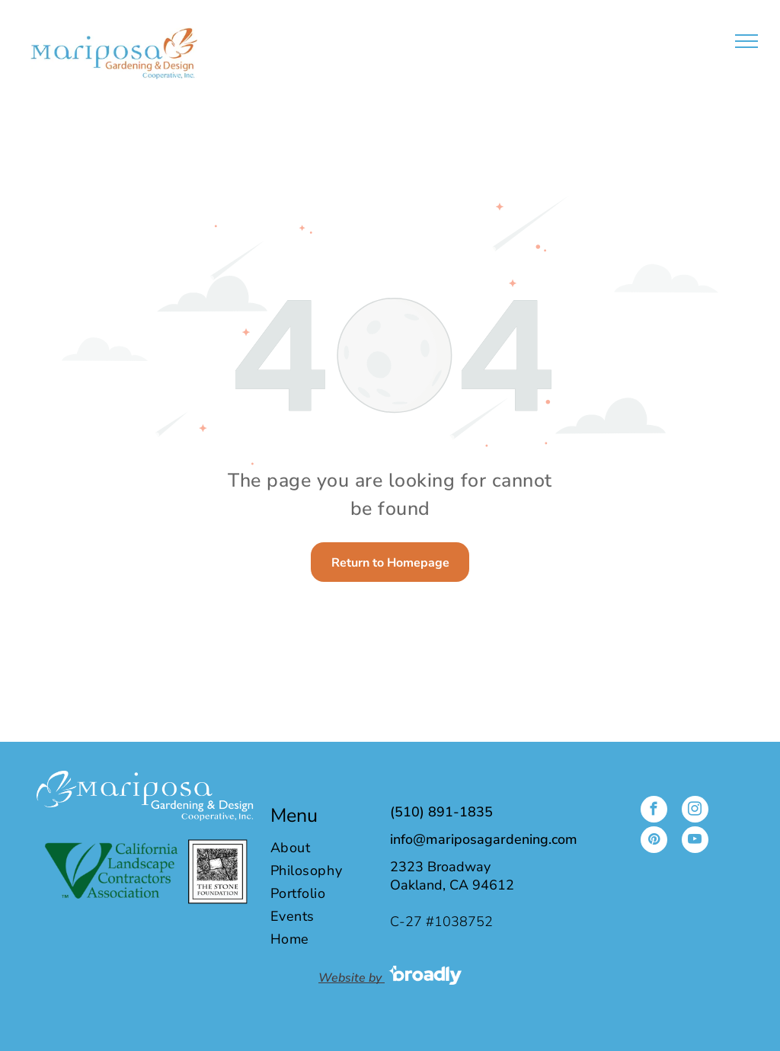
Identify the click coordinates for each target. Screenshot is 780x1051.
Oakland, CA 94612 (452, 885)
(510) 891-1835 (441, 812)
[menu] (746, 41)
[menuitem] (321, 847)
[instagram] (695, 811)
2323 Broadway (440, 867)
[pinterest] (654, 841)
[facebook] (654, 811)
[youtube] (695, 841)
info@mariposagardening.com (483, 839)
